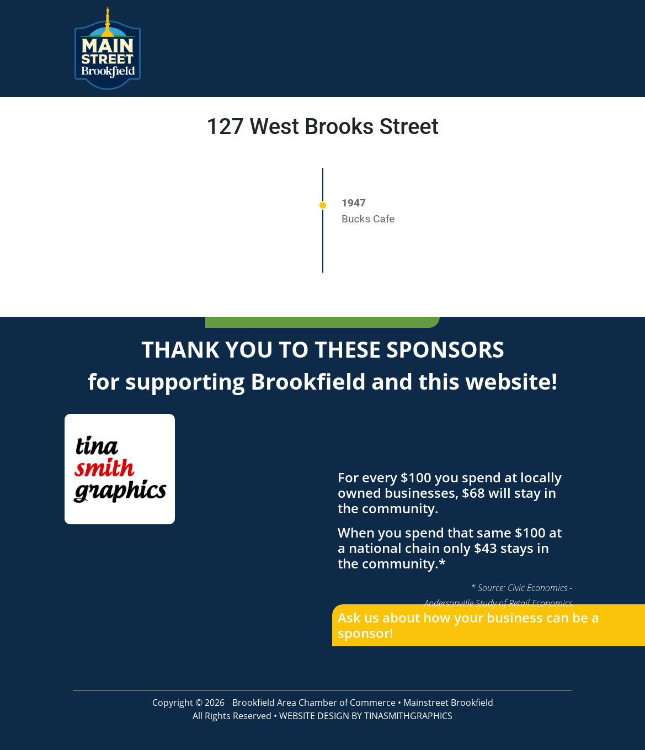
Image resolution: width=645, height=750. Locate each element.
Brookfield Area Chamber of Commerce (314, 702)
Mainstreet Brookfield (448, 702)
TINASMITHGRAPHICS (408, 716)
